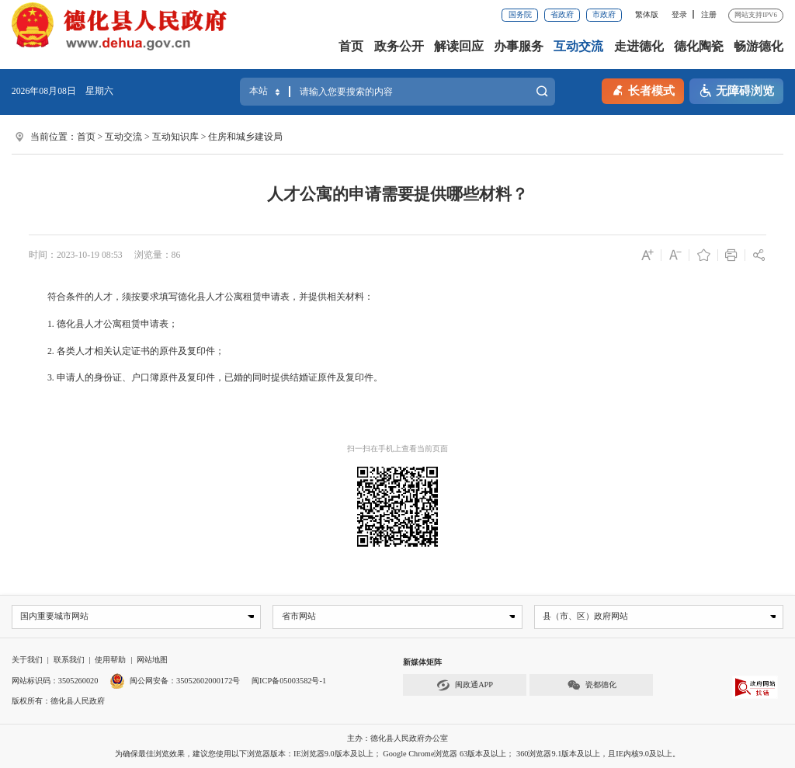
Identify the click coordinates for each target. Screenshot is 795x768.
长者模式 (643, 89)
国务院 (520, 14)
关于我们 (27, 660)
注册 (709, 14)
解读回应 (459, 47)
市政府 (604, 14)
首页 (350, 47)
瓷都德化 (591, 686)
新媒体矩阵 (422, 663)
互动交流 (578, 47)
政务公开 (399, 47)
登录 (679, 14)
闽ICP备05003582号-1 (289, 680)
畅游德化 (758, 47)
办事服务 (518, 47)
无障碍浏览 (736, 91)
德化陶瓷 (699, 47)
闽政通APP (464, 686)
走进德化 (639, 47)
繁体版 (646, 14)
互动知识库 (175, 136)
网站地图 (152, 660)
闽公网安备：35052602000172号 (174, 680)
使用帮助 (110, 660)
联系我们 (69, 660)
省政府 (562, 14)
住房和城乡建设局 (245, 136)
